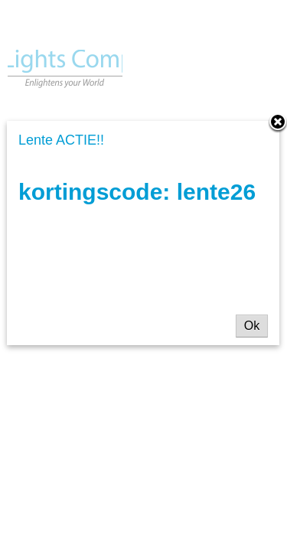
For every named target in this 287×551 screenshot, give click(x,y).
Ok (251, 325)
